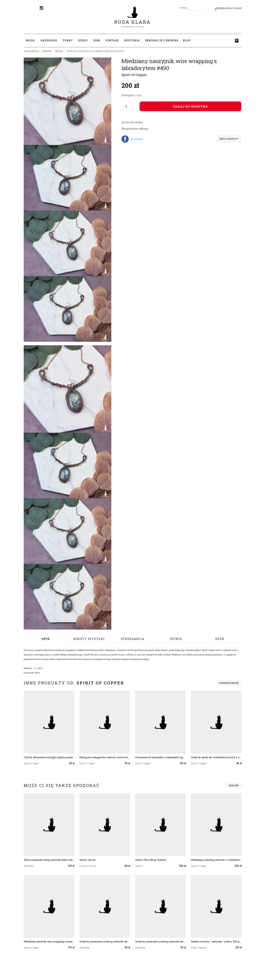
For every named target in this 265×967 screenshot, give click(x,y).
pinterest (137, 139)
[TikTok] (41, 8)
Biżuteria (47, 51)
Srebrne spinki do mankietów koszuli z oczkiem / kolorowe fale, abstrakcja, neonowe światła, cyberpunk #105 (216, 757)
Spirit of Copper (134, 75)
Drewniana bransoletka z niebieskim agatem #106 (160, 757)
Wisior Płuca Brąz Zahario (151, 860)
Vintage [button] (112, 40)
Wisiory (59, 51)
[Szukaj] (204, 7)
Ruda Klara (132, 19)
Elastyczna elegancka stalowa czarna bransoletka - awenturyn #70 (104, 757)
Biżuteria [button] (132, 40)
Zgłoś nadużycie (228, 138)
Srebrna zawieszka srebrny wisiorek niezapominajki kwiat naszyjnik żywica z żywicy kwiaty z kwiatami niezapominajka (104, 941)
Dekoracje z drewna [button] (161, 40)
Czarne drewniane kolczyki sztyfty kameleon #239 (49, 757)
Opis (45, 639)
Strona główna (31, 51)
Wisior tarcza (87, 860)
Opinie (176, 639)
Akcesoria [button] (48, 40)
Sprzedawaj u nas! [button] (228, 8)
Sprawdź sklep (229, 682)
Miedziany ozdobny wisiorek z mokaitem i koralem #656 (216, 860)
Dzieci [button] (83, 40)
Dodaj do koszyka (190, 106)
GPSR (219, 639)
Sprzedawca (132, 639)
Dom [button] (96, 40)
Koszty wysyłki (89, 639)
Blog (187, 40)
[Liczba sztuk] (126, 106)
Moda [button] (30, 40)
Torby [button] (68, 40)
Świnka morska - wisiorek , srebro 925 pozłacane (216, 941)
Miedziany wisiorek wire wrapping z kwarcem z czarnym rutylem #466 (49, 941)
